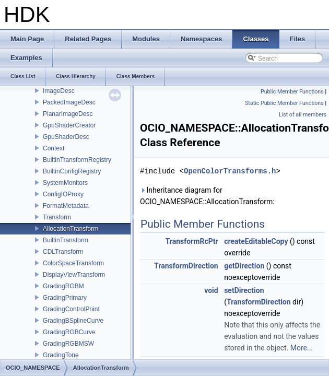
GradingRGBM (63, 286)
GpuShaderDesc (66, 136)
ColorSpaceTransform (73, 263)
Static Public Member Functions (284, 103)
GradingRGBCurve (69, 332)
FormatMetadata (66, 205)
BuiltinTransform (65, 240)
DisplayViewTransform (74, 274)
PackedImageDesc (69, 102)
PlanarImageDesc (67, 114)
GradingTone (61, 355)
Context (53, 148)
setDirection (244, 290)
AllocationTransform (70, 228)
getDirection (244, 266)
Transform (57, 217)
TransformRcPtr (192, 241)
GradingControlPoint (71, 309)
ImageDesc (59, 91)
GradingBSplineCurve (73, 320)
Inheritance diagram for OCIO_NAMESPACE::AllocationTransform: (207, 196)
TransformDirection (186, 266)
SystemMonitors (65, 182)
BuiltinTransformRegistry (77, 159)
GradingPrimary (65, 297)
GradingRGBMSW (68, 343)
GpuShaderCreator (69, 125)
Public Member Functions (292, 91)
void (211, 290)
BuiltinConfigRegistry (72, 171)
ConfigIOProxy (63, 194)
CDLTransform (63, 251)
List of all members (302, 114)
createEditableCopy (256, 241)
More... (301, 348)
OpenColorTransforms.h (230, 171)
